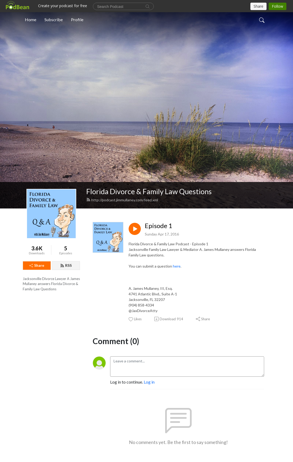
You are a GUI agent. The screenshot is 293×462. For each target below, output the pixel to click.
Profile (77, 19)
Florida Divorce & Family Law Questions (149, 191)
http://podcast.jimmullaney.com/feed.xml (122, 200)
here (177, 266)
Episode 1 (158, 225)
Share (36, 265)
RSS (66, 265)
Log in (149, 381)
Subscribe (53, 19)
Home (30, 19)
